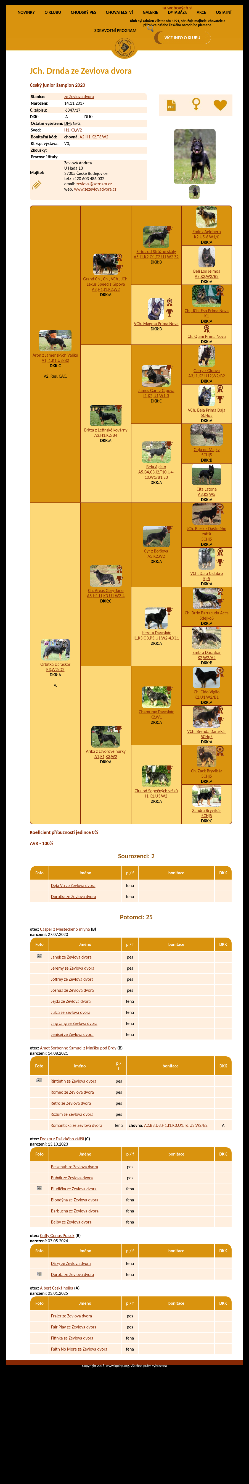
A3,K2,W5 (206, 550)
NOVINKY (26, 68)
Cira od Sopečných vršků (156, 846)
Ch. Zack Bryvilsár (206, 826)
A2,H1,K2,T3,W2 (94, 192)
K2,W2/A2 (207, 713)
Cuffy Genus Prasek (57, 1291)
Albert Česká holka (56, 1343)
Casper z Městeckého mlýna (65, 985)
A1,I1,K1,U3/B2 (55, 416)
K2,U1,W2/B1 (207, 753)
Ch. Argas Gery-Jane (106, 646)
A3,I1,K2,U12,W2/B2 (206, 431)
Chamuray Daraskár (156, 767)
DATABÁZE (177, 68)
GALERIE (150, 68)
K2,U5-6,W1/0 (206, 292)
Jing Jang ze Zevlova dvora (74, 1079)
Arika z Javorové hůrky (106, 807)
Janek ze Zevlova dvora (71, 1012)
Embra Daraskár (206, 708)
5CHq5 (207, 471)
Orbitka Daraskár (55, 720)
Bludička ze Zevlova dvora (74, 1244)
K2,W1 (156, 772)
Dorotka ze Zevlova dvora (73, 952)
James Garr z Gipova (156, 446)
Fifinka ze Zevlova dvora (72, 1393)
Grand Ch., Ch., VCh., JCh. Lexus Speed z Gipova (105, 337)
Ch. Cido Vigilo (206, 747)
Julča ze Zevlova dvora (70, 1067)
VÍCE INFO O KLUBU (182, 37)
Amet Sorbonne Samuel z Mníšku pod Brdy (78, 1103)
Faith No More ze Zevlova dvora (79, 1404)
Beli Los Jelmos (206, 327)
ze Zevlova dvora (79, 152)
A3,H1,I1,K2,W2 (106, 345)
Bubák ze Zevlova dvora (72, 1233)
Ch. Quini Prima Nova (207, 392)
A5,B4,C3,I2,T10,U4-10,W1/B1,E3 (156, 530)
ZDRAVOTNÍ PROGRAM (115, 86)
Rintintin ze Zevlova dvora (73, 1136)
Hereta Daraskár (156, 688)
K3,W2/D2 (55, 725)
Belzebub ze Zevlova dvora (74, 1222)
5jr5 (206, 634)
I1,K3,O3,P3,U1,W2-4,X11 (156, 693)
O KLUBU (53, 68)
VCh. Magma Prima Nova (156, 379)
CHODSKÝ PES (83, 68)
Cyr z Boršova (156, 606)
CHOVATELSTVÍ (119, 68)
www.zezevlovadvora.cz (95, 245)
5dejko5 (207, 674)
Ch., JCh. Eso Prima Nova (207, 366)
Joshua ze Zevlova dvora (72, 1045)
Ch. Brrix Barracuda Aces (207, 668)
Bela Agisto (156, 522)
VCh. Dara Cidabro (206, 629)
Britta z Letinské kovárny (105, 485)
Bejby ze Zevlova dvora (71, 1277)
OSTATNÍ (223, 68)
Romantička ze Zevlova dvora (76, 1180)
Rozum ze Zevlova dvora (72, 1169)
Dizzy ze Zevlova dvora (71, 1319)
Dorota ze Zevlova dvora (72, 1330)
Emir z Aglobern (206, 287)
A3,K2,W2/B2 (207, 332)
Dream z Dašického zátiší (62, 1194)
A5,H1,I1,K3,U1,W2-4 (106, 651)
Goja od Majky (207, 505)
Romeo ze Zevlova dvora (72, 1147)
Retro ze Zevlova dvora (71, 1158)
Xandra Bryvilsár (206, 866)
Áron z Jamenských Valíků (55, 411)
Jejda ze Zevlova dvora (71, 1056)
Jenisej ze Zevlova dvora (72, 1090)
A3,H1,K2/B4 (105, 491)
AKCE (201, 68)
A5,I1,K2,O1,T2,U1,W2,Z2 (156, 312)
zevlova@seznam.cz (94, 239)
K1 (206, 371)
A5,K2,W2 (156, 612)
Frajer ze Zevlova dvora (71, 1371)
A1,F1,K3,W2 (105, 812)
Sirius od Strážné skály (156, 307)
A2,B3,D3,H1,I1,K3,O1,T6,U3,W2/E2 (176, 1180)
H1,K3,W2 (73, 185)
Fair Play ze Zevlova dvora (74, 1382)
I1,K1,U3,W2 (156, 851)
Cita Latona (207, 545)
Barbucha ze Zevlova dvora (75, 1266)
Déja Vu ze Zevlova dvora (73, 941)
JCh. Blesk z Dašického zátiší (206, 587)
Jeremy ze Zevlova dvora (72, 1023)
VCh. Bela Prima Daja (207, 466)
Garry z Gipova (207, 426)
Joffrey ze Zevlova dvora (72, 1034)
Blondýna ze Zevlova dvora (75, 1255)
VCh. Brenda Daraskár (206, 787)
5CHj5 (206, 510)
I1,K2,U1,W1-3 (156, 451)
